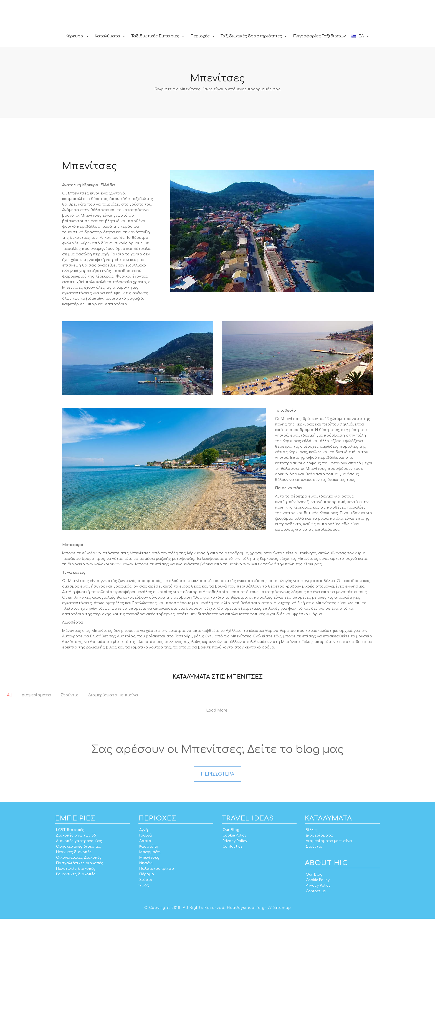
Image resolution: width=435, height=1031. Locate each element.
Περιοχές (202, 36)
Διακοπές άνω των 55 (76, 948)
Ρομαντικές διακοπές (75, 986)
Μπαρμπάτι (150, 964)
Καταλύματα (110, 36)
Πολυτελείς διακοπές (75, 981)
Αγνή (143, 942)
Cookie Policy (234, 948)
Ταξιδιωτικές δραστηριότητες (254, 36)
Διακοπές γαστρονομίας (79, 953)
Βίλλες (312, 942)
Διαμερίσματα (319, 948)
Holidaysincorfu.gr (247, 1020)
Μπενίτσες (149, 970)
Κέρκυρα (77, 36)
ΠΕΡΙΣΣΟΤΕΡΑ (217, 886)
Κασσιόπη (148, 959)
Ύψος (144, 997)
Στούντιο (314, 959)
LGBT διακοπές (70, 942)
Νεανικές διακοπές (74, 964)
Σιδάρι (145, 992)
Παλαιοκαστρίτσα (156, 981)
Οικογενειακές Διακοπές (79, 970)
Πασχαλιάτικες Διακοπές (79, 975)
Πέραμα (146, 986)
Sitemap (282, 1020)
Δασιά (145, 953)
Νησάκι (146, 975)
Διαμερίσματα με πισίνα (329, 953)
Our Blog (230, 942)
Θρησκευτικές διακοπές (78, 959)
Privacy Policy (234, 953)
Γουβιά (145, 948)
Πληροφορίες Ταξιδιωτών (319, 36)
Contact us (232, 959)
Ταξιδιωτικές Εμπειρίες (158, 36)
